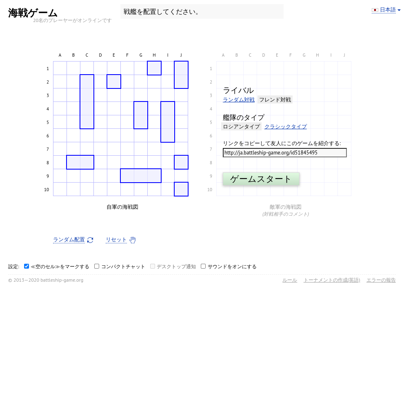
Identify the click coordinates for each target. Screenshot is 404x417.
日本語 (388, 10)
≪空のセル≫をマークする (60, 266)
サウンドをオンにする (232, 266)
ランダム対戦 (239, 99)
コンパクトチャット (123, 266)
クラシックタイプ (285, 126)
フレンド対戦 (275, 99)
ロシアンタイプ (241, 126)
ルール (289, 280)
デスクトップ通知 (176, 266)
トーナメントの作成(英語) (332, 280)
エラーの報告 (381, 280)
